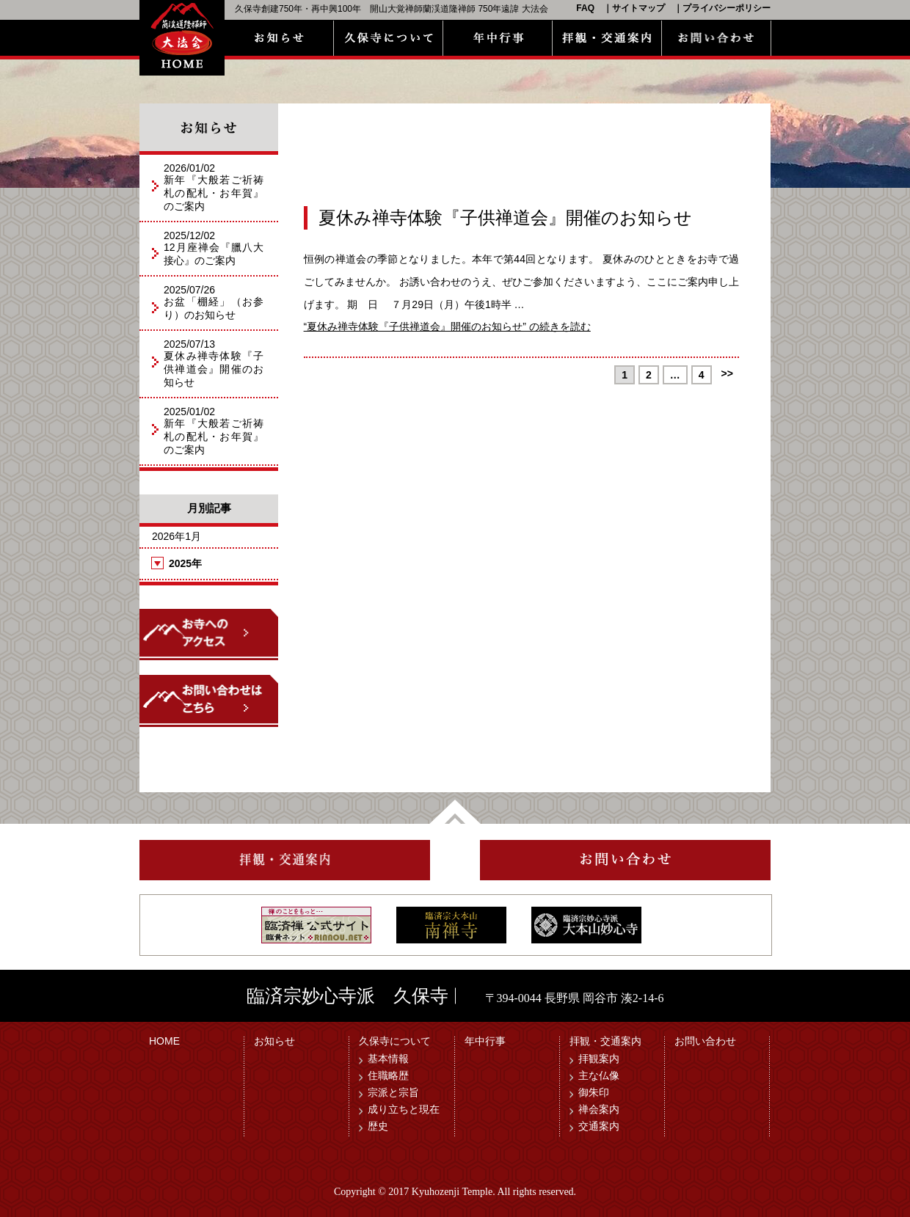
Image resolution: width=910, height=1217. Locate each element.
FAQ (585, 8)
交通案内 (598, 1126)
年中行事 (485, 1041)
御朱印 (593, 1092)
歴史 (378, 1126)
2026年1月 (176, 536)
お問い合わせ (705, 1041)
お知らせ (274, 1041)
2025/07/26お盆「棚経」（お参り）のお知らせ (213, 302)
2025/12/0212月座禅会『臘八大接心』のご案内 (213, 248)
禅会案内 (598, 1109)
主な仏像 (598, 1075)
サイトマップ (638, 8)
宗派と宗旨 (393, 1092)
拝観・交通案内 (605, 1041)
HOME (164, 1041)
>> (727, 373)
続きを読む (447, 326)
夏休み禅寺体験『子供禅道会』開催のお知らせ (505, 217)
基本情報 (388, 1058)
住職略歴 (388, 1075)
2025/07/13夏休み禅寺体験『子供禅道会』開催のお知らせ (213, 363)
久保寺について (395, 1041)
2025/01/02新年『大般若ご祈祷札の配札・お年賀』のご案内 (213, 431)
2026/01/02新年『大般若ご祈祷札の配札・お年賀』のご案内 (213, 187)
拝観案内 (598, 1058)
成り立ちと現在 (404, 1109)
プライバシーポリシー (726, 8)
